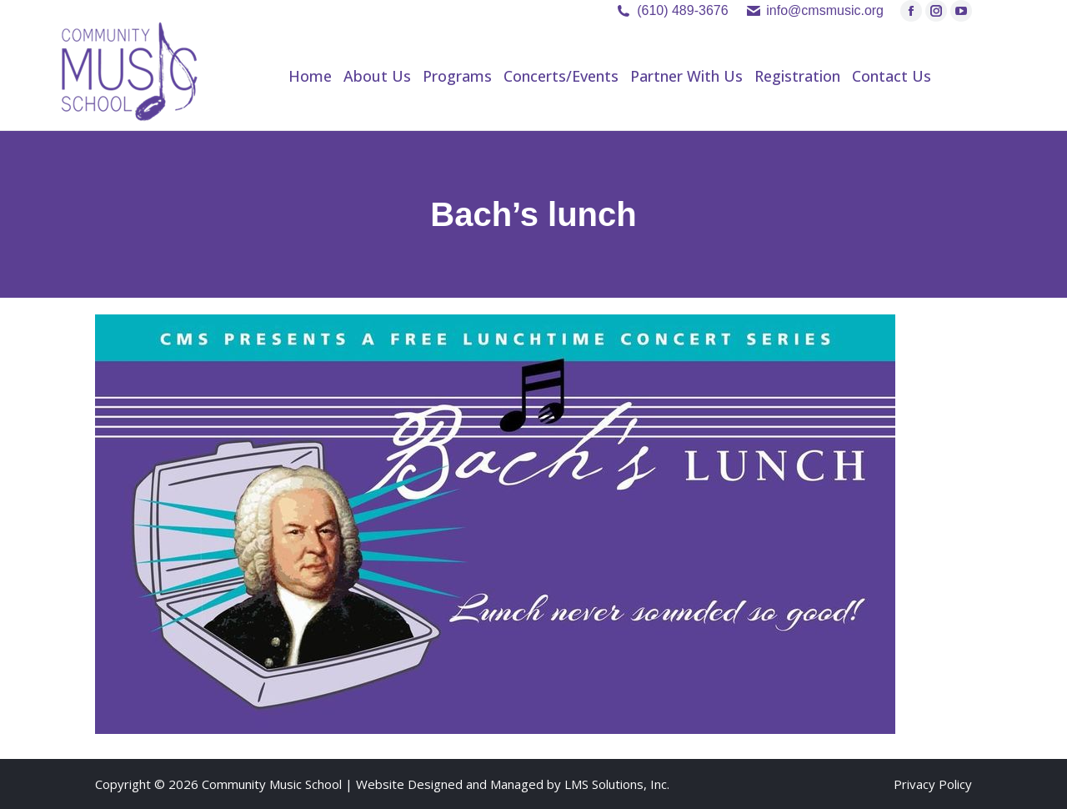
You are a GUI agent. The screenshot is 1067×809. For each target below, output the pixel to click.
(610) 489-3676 (682, 10)
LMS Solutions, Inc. (616, 784)
